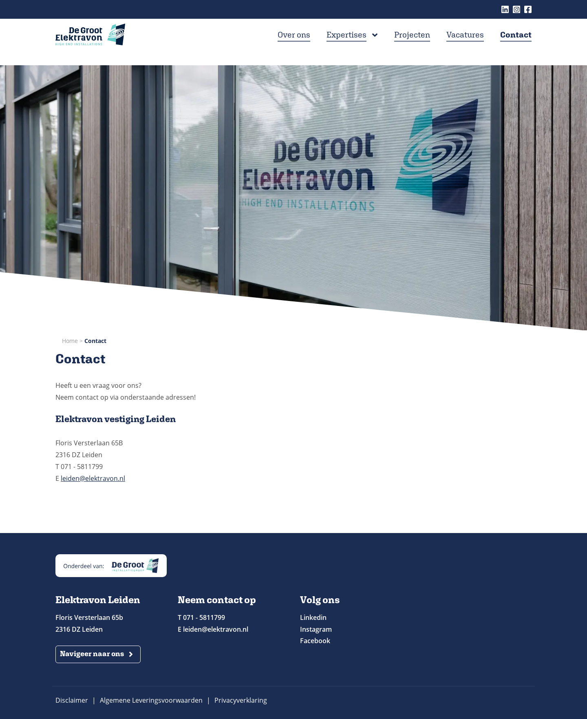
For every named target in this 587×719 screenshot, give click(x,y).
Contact (516, 48)
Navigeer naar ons (92, 653)
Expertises (346, 48)
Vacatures (465, 48)
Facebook (528, 9)
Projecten (412, 48)
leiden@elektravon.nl (93, 478)
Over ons (294, 48)
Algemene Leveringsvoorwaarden (151, 700)
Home (70, 341)
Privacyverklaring (240, 700)
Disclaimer (71, 700)
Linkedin (505, 9)
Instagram (516, 9)
